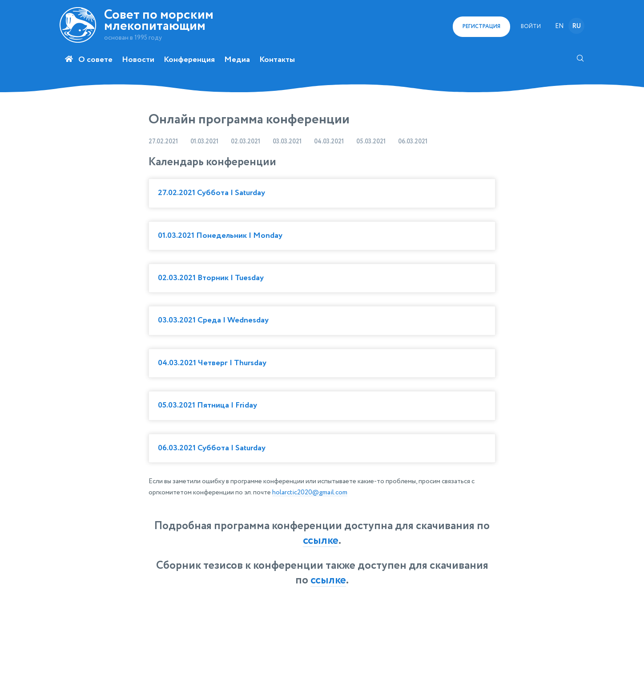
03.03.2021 (287, 142)
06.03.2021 (412, 142)
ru (576, 26)
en (559, 26)
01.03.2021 (204, 142)
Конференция (189, 60)
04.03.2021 (329, 142)
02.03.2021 (245, 142)
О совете (95, 60)
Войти (531, 26)
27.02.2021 (163, 142)
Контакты (277, 60)
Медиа (237, 60)
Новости (138, 60)
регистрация (481, 26)
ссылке (320, 540)
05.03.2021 (371, 142)
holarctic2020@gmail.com (309, 492)
